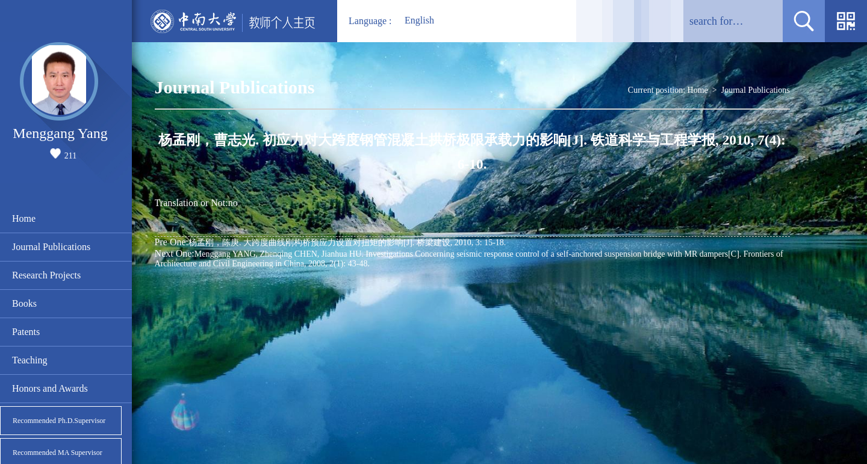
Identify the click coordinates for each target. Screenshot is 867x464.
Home (24, 218)
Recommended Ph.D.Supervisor (59, 420)
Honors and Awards (50, 388)
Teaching (29, 360)
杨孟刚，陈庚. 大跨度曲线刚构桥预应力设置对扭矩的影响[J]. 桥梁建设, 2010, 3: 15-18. (330, 242)
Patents (26, 332)
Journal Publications (51, 247)
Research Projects (46, 275)
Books (24, 303)
